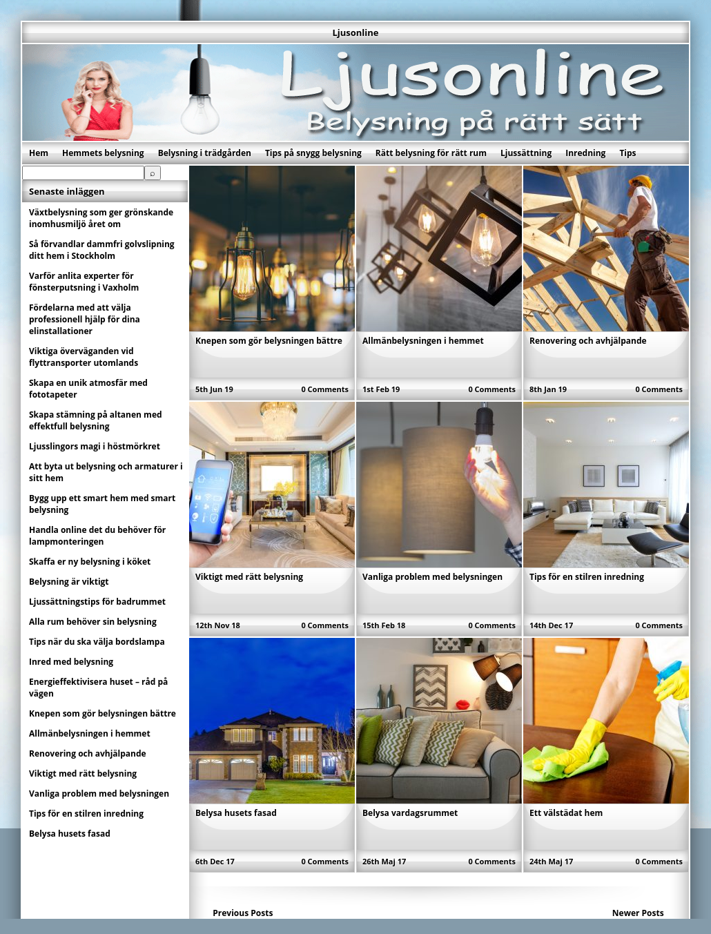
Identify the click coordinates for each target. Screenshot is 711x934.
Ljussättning (526, 153)
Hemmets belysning (103, 153)
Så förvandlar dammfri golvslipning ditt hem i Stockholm (102, 250)
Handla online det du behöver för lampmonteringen (97, 535)
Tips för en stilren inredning (586, 577)
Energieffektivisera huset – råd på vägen (98, 687)
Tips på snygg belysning (313, 153)
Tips (627, 153)
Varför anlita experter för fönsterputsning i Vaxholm (84, 281)
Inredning (585, 153)
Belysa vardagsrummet (410, 813)
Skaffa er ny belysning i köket (89, 561)
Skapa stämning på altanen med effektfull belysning (95, 420)
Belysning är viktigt (69, 581)
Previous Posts (243, 913)
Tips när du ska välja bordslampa (97, 642)
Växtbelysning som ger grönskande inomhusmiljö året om (101, 218)
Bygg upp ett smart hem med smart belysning (102, 504)
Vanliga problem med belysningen (432, 577)
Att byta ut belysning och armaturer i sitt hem (106, 472)
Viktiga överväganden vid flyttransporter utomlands (83, 357)
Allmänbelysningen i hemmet (423, 341)
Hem (38, 153)
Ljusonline (355, 32)
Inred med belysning (71, 662)
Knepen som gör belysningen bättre (268, 341)
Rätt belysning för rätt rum (431, 153)
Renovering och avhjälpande (588, 341)
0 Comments (325, 389)
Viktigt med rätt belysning (249, 577)
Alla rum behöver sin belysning (93, 621)
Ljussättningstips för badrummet (97, 601)
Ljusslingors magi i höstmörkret (94, 446)
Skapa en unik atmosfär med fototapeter (88, 388)
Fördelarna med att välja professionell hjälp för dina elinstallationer (84, 319)
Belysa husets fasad (236, 813)
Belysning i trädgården (204, 153)
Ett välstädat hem (566, 813)
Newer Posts (638, 913)
